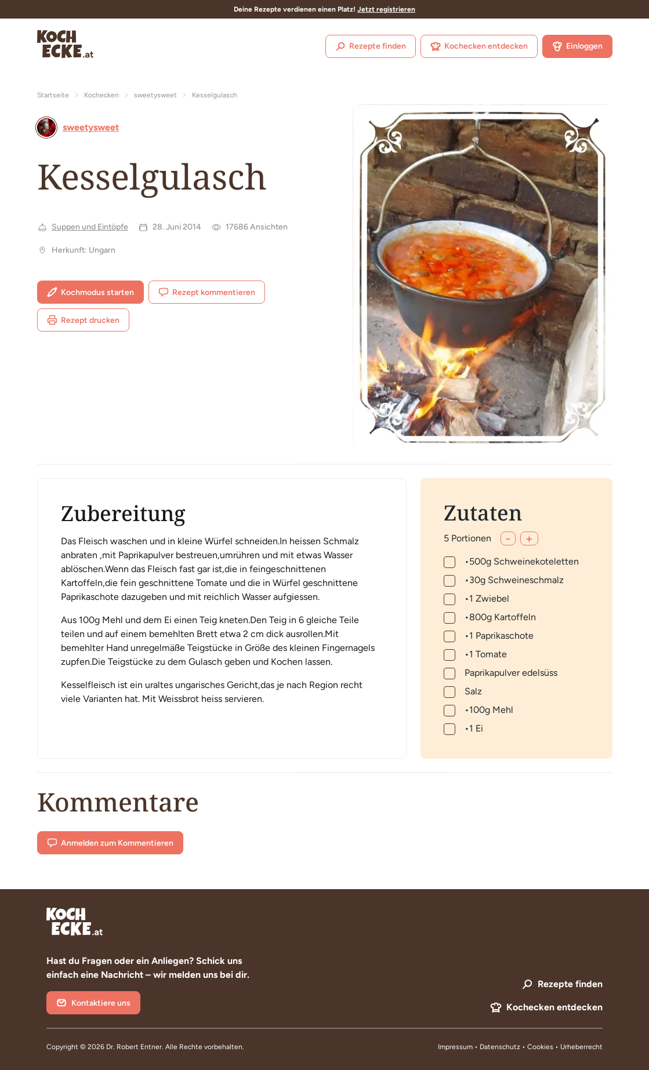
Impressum (455, 1047)
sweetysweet (155, 95)
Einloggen (577, 46)
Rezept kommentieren (206, 292)
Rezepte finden (370, 46)
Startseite (53, 95)
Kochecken (101, 95)
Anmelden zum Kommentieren (110, 843)
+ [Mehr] (529, 538)
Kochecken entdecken (479, 46)
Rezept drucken (83, 320)
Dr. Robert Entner (134, 1047)
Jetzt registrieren (386, 9)
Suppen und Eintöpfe (90, 227)
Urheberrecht (581, 1047)
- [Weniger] (508, 538)
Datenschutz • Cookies (517, 1047)
